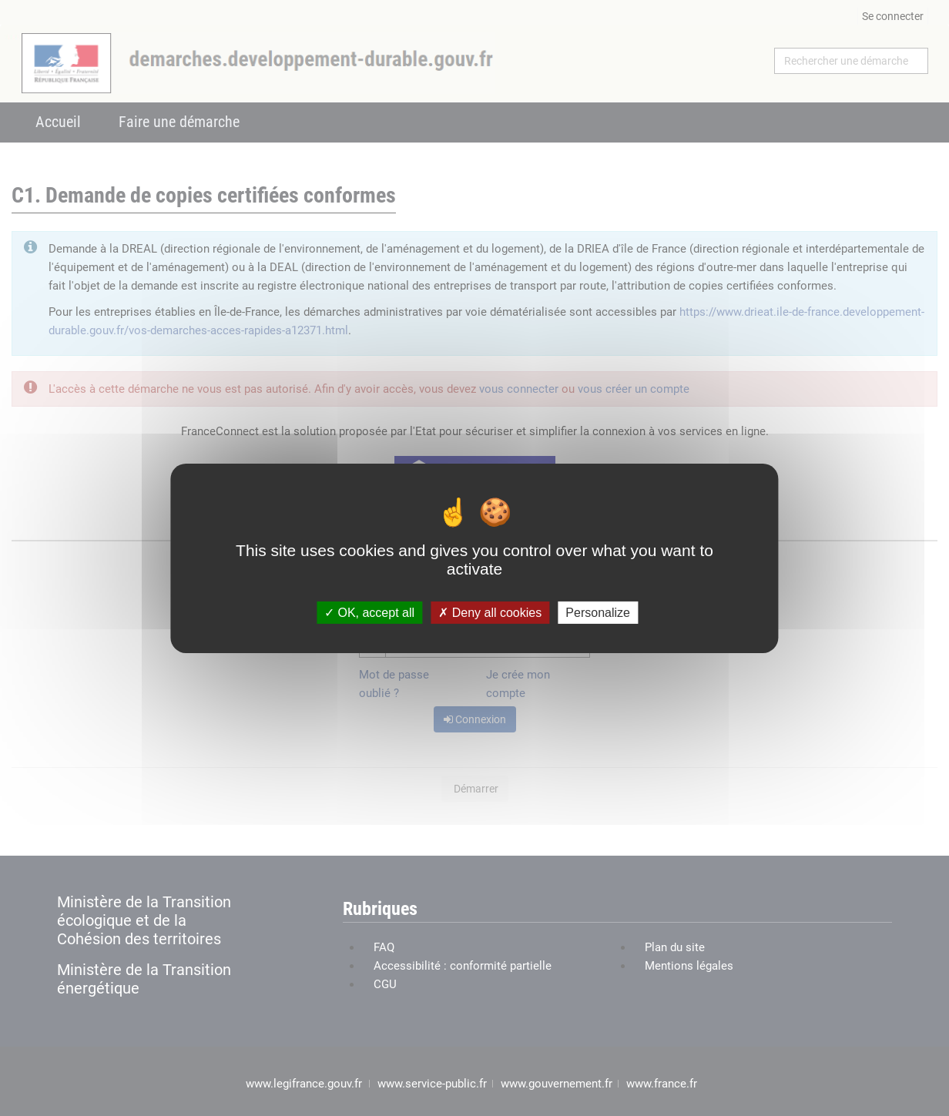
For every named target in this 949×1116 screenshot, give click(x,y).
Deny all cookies (490, 611)
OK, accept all (369, 611)
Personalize (597, 611)
